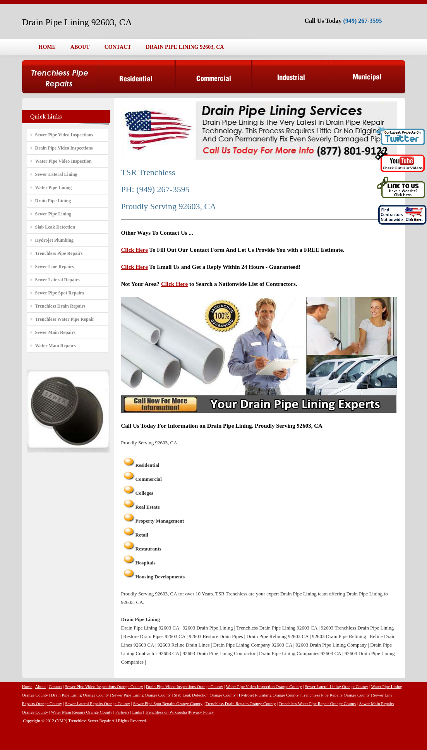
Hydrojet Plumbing (54, 240)
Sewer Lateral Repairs (57, 279)
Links (137, 712)
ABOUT (80, 47)
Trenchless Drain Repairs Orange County (241, 703)
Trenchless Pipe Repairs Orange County (336, 695)
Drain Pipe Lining (53, 200)
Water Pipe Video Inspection (63, 161)
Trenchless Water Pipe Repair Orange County (317, 703)
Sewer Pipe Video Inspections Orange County (104, 686)
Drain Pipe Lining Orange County (80, 695)
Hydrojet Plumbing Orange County (269, 695)
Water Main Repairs (55, 345)
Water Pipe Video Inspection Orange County (264, 686)
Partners (122, 712)
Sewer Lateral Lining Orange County (336, 686)
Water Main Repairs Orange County (82, 712)
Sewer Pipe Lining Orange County (141, 695)
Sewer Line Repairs (54, 266)
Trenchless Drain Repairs (60, 306)
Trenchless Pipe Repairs (59, 253)
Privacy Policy (201, 712)
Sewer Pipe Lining (53, 214)
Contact (55, 686)
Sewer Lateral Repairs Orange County (97, 703)
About (40, 686)
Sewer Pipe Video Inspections (64, 135)
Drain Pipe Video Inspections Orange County (184, 686)
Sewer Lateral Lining (56, 174)
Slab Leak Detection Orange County (205, 695)
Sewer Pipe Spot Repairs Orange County (167, 703)
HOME (47, 47)
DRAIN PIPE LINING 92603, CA (185, 47)
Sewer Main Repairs (55, 332)
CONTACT (118, 47)
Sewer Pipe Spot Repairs (59, 293)
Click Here (134, 250)
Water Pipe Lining (53, 187)
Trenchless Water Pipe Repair (64, 319)
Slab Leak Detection (55, 227)
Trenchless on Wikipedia (166, 712)
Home (27, 686)
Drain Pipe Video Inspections (64, 148)
